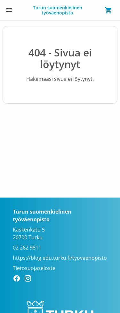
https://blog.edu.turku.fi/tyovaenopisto (60, 257)
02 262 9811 (27, 247)
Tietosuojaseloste (34, 268)
